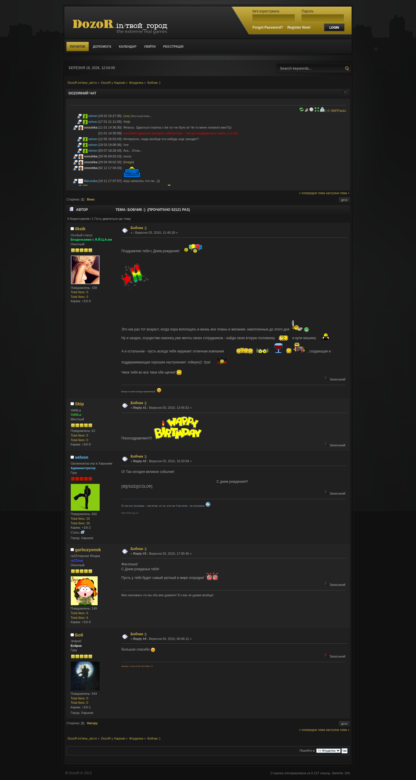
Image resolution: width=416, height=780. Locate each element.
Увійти (149, 46)
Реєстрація (173, 46)
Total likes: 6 (79, 613)
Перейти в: (308, 750)
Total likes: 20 (80, 518)
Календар (127, 46)
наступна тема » (338, 193)
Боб (79, 635)
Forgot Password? (267, 27)
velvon (93, 116)
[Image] (128, 162)
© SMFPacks (336, 110)
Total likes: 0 (79, 292)
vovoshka (90, 127)
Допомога (102, 46)
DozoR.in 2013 (80, 773)
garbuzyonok (88, 549)
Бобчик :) (138, 228)
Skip (79, 404)
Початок (77, 46)
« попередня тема (312, 193)
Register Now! (299, 27)
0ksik (80, 228)
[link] (126, 116)
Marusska (91, 181)
